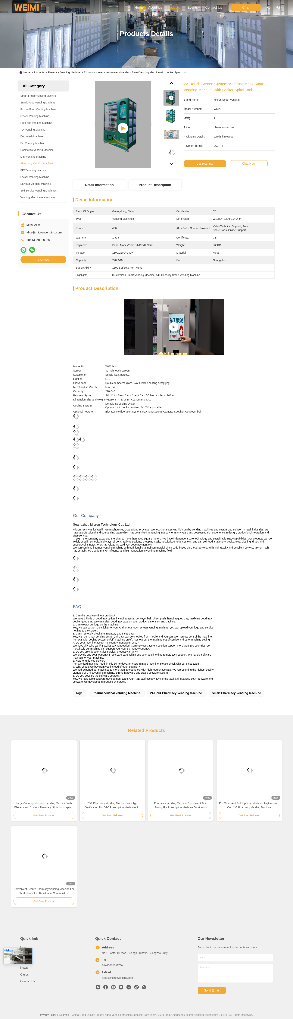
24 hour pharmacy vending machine (176, 693)
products (175, 7)
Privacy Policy (48, 1014)
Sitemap (64, 1014)
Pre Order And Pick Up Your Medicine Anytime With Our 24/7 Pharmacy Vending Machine (249, 805)
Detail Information (99, 185)
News (24, 967)
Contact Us (27, 981)
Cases (24, 974)
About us (26, 954)
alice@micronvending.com (44, 232)
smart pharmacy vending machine (236, 693)
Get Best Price (204, 163)
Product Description (155, 185)
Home (139, 7)
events (194, 7)
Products (39, 72)
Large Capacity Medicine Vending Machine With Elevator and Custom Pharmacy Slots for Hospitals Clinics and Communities (43, 805)
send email (212, 990)
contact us (213, 7)
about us (155, 7)
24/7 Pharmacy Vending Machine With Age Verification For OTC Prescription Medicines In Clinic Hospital (112, 805)
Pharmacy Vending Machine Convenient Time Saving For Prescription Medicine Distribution (180, 805)
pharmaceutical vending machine (116, 693)
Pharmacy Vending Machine (64, 72)
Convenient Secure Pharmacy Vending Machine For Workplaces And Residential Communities (44, 891)
